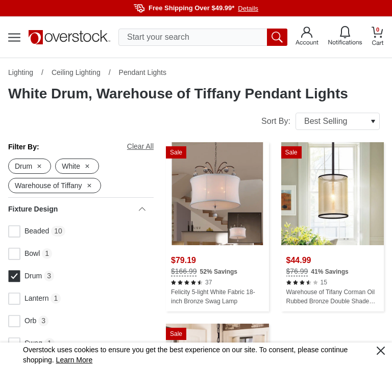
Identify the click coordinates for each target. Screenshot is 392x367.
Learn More (74, 360)
